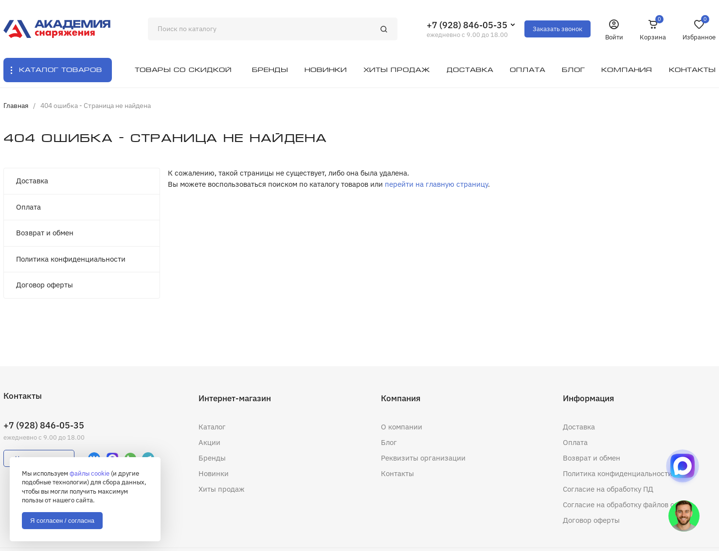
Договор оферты (44, 284)
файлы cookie (89, 473)
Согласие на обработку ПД (608, 489)
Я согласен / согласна (62, 520)
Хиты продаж (221, 489)
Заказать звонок (557, 29)
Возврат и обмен (44, 232)
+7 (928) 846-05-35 (467, 25)
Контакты (397, 473)
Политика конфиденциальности (71, 259)
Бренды (212, 457)
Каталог (212, 426)
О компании (401, 426)
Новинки (213, 473)
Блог (389, 442)
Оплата (28, 207)
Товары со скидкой (183, 70)
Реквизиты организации (423, 457)
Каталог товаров (60, 70)
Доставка (32, 180)
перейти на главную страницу (436, 184)
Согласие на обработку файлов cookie (627, 504)
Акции (209, 442)
